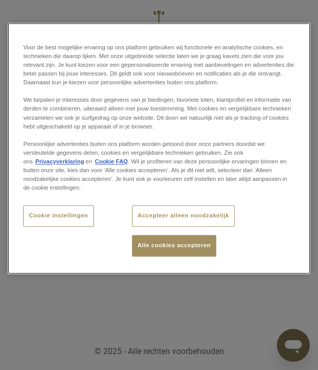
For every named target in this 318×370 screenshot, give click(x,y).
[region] (159, 148)
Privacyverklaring (59, 161)
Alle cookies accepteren (174, 245)
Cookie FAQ (111, 161)
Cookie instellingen (58, 216)
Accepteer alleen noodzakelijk (183, 216)
